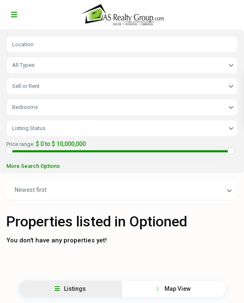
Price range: (20, 144)
